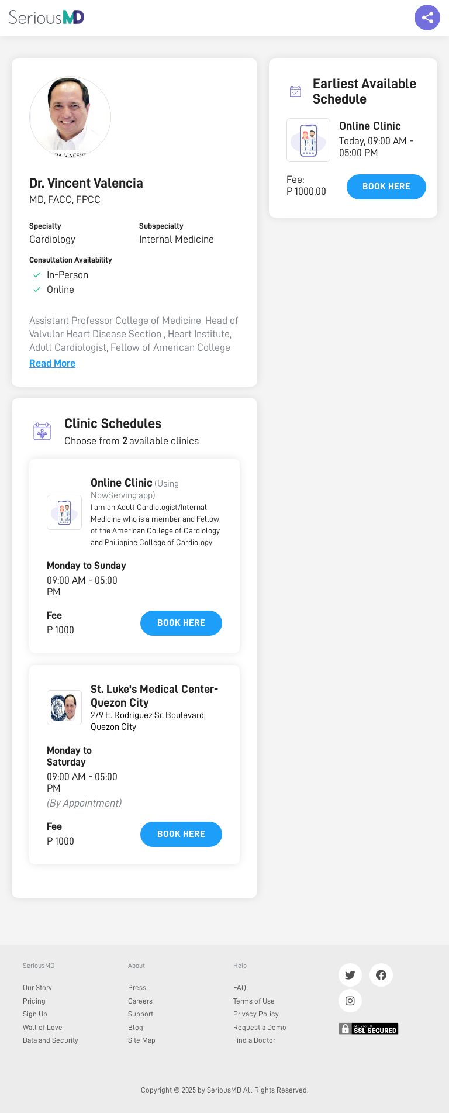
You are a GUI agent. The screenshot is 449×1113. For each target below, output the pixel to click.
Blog (135, 1027)
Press (137, 987)
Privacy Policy (256, 1014)
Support (140, 1014)
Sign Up (35, 1014)
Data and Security (50, 1040)
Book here (181, 623)
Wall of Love (43, 1027)
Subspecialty (161, 226)
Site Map (142, 1040)
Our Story (37, 987)
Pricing (34, 1001)
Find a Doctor (254, 1040)
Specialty (45, 226)
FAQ (239, 987)
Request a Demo (259, 1027)
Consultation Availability (70, 260)
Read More (52, 363)
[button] (64, 512)
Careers (140, 1001)
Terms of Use (254, 1001)
